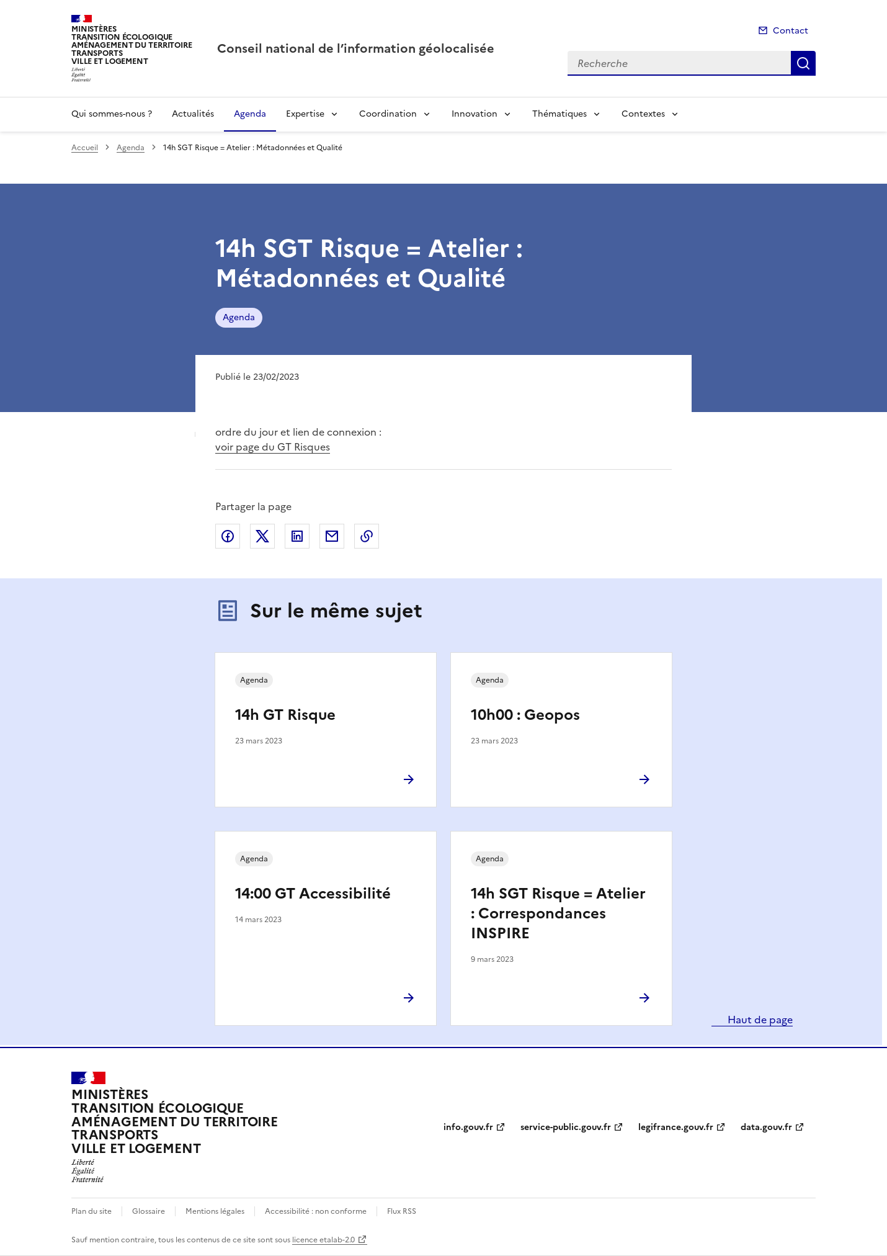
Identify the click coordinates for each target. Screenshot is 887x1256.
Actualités (193, 113)
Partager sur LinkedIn (297, 536)
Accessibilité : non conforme (316, 1211)
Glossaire (148, 1211)
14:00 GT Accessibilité (313, 893)
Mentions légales (214, 1211)
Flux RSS (401, 1211)
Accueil (84, 147)
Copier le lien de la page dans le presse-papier (366, 536)
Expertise (305, 113)
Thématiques (559, 113)
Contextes (643, 113)
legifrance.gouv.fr (675, 1127)
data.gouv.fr (766, 1127)
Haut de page (759, 1019)
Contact (790, 30)
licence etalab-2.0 (323, 1239)
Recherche (803, 63)
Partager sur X (262, 536)
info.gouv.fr (468, 1127)
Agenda (250, 113)
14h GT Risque (285, 715)
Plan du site (91, 1211)
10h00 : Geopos (525, 715)
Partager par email (331, 536)
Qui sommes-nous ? (111, 113)
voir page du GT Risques (272, 446)
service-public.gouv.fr (565, 1127)
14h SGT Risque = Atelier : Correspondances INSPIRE (558, 913)
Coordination (388, 113)
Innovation (474, 113)
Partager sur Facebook (227, 536)
